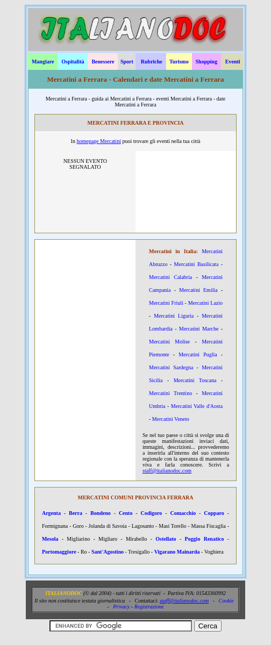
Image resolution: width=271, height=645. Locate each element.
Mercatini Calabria (170, 277)
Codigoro (151, 513)
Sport (126, 61)
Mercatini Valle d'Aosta (197, 406)
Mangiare (43, 61)
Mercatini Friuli (166, 303)
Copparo (214, 513)
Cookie (225, 601)
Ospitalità (72, 61)
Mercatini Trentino (170, 393)
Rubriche (151, 61)
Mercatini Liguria (174, 316)
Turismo (179, 61)
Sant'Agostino (107, 552)
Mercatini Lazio (205, 303)
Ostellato (165, 539)
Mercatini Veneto (170, 419)
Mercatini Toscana (195, 380)
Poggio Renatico (204, 539)
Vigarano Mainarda (177, 552)
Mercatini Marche (199, 329)
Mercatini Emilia (198, 290)
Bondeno (100, 513)
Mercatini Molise (169, 342)
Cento (126, 513)
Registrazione (149, 607)
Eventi (232, 61)
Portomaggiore (59, 552)
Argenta (51, 513)
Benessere (102, 61)
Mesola (50, 539)
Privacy (121, 607)
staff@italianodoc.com (166, 471)
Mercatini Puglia (198, 354)
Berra (75, 513)
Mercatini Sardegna (171, 367)
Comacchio (183, 513)
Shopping (207, 61)
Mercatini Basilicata (196, 264)
